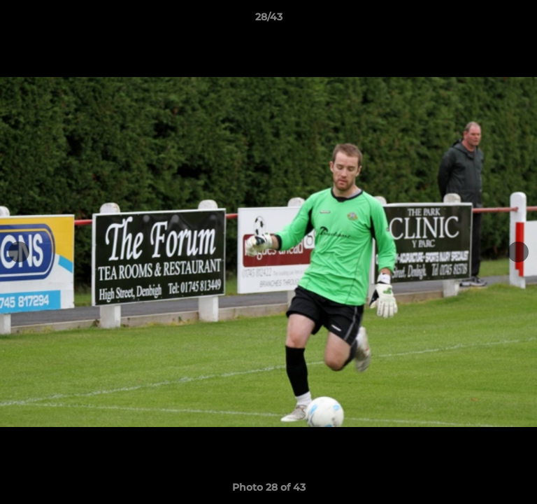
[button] (520, 20)
